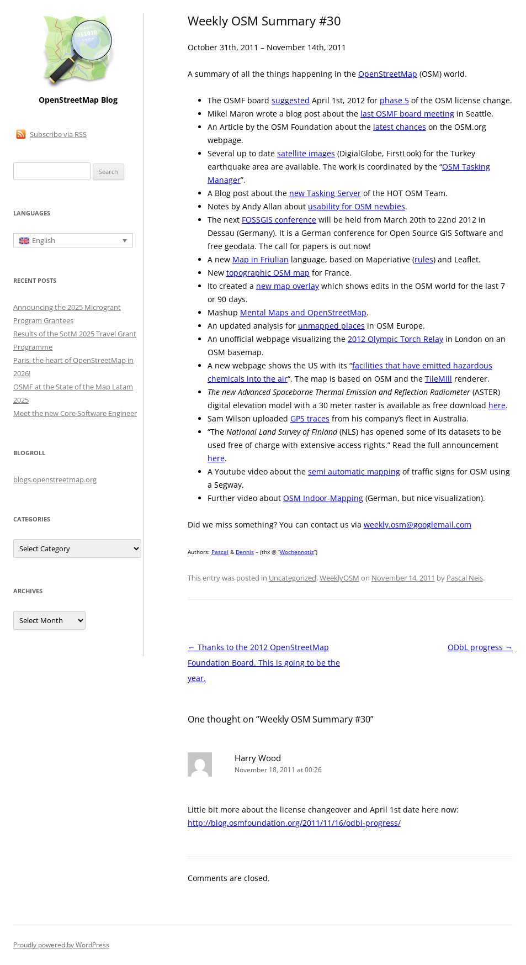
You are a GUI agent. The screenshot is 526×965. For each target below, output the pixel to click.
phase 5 (394, 100)
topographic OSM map (268, 272)
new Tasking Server (325, 193)
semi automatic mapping (354, 471)
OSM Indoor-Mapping (323, 498)
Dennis (245, 552)
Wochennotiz (297, 552)
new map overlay (287, 286)
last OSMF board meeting (407, 113)
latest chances (399, 127)
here (497, 405)
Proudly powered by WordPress (61, 945)
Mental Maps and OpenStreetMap (303, 312)
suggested (291, 100)
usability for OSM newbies (356, 206)
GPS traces (310, 418)
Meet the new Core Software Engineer (75, 413)
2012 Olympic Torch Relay (395, 339)
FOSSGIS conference (279, 219)
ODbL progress (480, 647)
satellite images (306, 153)
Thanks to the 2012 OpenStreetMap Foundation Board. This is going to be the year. (264, 662)
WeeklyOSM (339, 578)
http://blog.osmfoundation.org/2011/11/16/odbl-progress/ (294, 823)
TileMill (438, 378)
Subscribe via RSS (58, 134)
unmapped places (331, 325)
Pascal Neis (465, 578)
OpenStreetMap (387, 73)
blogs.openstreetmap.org (55, 479)
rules (424, 259)
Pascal (220, 552)
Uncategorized (292, 578)
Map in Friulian (260, 259)
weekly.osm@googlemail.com (417, 524)
